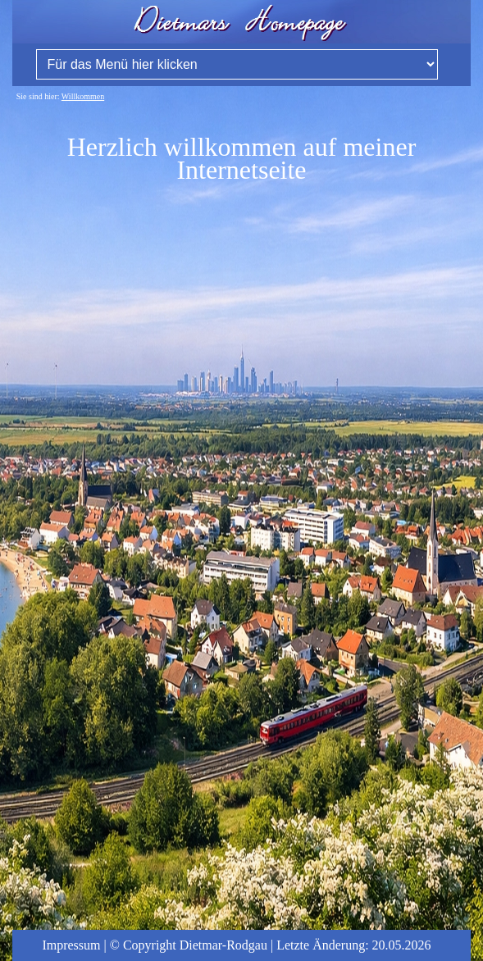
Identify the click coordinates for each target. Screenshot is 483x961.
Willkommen (83, 96)
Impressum (71, 945)
